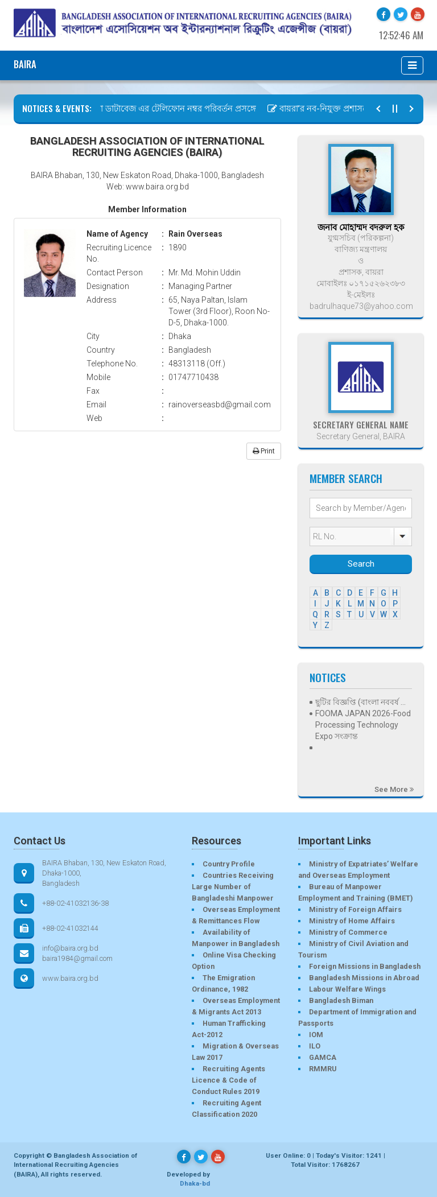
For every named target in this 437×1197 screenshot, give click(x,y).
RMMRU (322, 1068)
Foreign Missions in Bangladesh (364, 966)
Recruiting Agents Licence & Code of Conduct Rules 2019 (228, 1080)
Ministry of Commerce (348, 932)
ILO (314, 1046)
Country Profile (229, 864)
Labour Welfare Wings (347, 989)
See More (394, 789)
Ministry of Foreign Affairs (355, 909)
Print (264, 451)
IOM (316, 1034)
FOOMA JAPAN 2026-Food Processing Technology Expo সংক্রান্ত (363, 725)
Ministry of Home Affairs (352, 921)
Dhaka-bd (195, 1183)
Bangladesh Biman (341, 1000)
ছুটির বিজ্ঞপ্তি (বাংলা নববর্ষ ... (360, 702)
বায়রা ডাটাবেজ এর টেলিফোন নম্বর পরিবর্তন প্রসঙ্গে (170, 109)
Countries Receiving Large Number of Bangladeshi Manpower (233, 886)
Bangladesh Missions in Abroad (364, 977)
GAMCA (322, 1057)
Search (361, 564)
